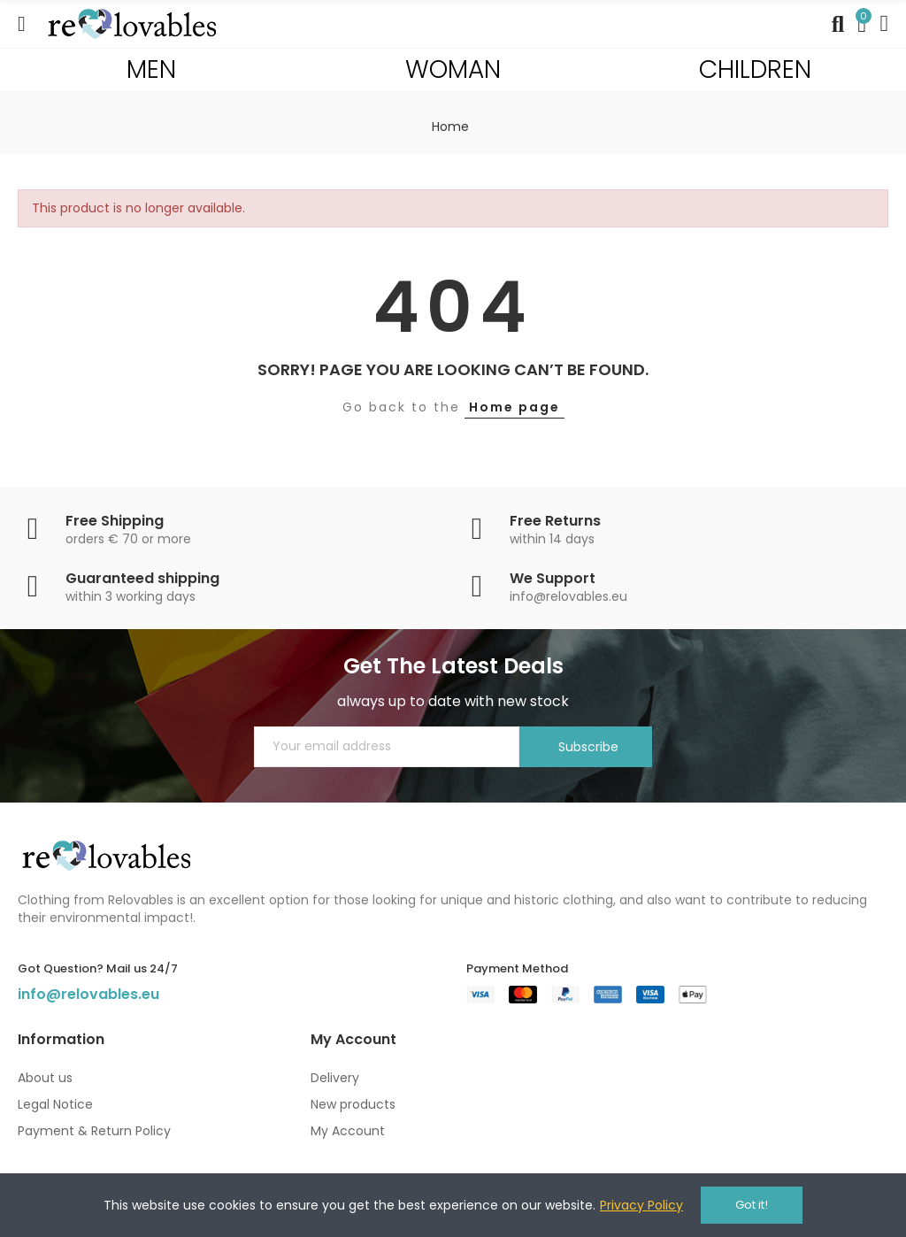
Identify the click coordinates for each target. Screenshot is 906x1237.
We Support (552, 578)
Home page (514, 407)
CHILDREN (755, 69)
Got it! (751, 1204)
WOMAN (453, 69)
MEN (151, 69)
